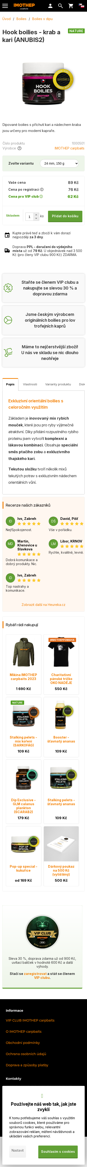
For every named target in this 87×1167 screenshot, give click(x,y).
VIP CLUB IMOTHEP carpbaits (30, 1020)
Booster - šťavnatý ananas (61, 739)
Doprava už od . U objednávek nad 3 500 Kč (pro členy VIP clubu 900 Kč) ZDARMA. (47, 251)
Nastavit (18, 1150)
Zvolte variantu (21, 163)
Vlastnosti (30, 384)
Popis (10, 384)
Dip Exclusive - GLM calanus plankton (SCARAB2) (23, 806)
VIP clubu (42, 978)
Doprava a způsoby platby (27, 1065)
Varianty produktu (58, 384)
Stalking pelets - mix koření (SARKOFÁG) (23, 741)
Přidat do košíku (65, 216)
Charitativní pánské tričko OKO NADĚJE (61, 679)
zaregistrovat (35, 974)
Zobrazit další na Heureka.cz (43, 605)
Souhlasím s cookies (58, 1151)
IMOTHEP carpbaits (69, 148)
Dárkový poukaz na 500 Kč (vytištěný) (61, 870)
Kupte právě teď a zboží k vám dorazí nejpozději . (42, 235)
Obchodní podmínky (23, 1043)
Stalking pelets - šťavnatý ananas (61, 802)
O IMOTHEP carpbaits (24, 1031)
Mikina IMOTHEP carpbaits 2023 (23, 677)
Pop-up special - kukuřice (23, 868)
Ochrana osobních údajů (26, 1054)
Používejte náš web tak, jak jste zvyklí (43, 1106)
